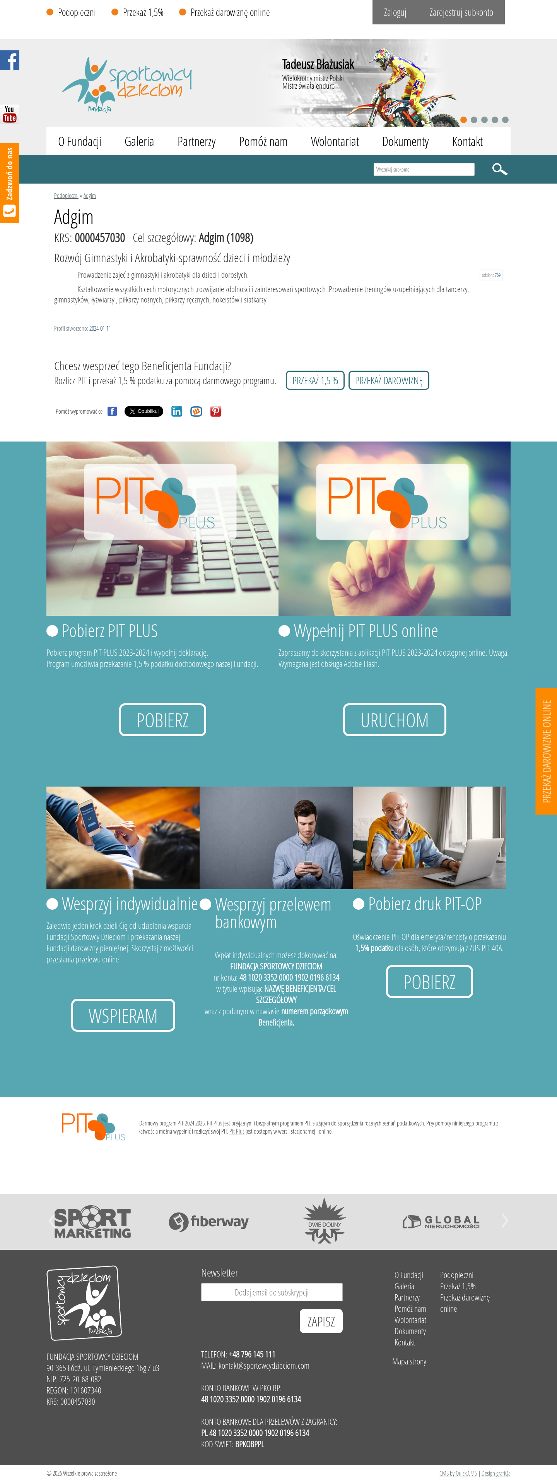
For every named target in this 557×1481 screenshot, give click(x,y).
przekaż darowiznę (389, 380)
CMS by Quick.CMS (458, 1473)
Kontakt (467, 141)
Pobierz (163, 719)
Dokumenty (405, 141)
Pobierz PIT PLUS (110, 630)
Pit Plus (214, 1123)
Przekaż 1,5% (143, 12)
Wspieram (123, 1015)
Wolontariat (335, 141)
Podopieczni (77, 12)
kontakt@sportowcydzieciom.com (264, 1365)
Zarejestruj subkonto (461, 12)
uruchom (395, 719)
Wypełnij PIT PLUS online (366, 630)
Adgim (90, 195)
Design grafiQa (496, 1473)
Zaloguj (395, 12)
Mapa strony (409, 1361)
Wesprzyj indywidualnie (130, 903)
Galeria (139, 141)
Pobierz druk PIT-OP (425, 903)
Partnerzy (197, 141)
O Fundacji (79, 141)
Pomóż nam (263, 141)
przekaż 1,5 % (315, 380)
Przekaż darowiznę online (230, 12)
